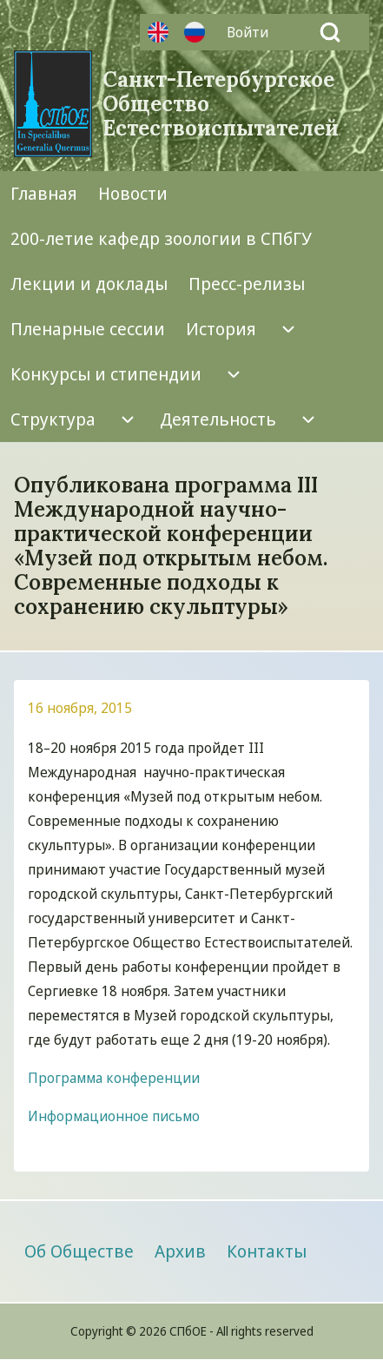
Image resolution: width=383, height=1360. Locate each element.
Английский (158, 32)
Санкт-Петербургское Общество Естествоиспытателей (220, 104)
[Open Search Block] (330, 32)
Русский (194, 32)
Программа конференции (114, 1077)
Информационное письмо (114, 1116)
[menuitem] (252, 32)
